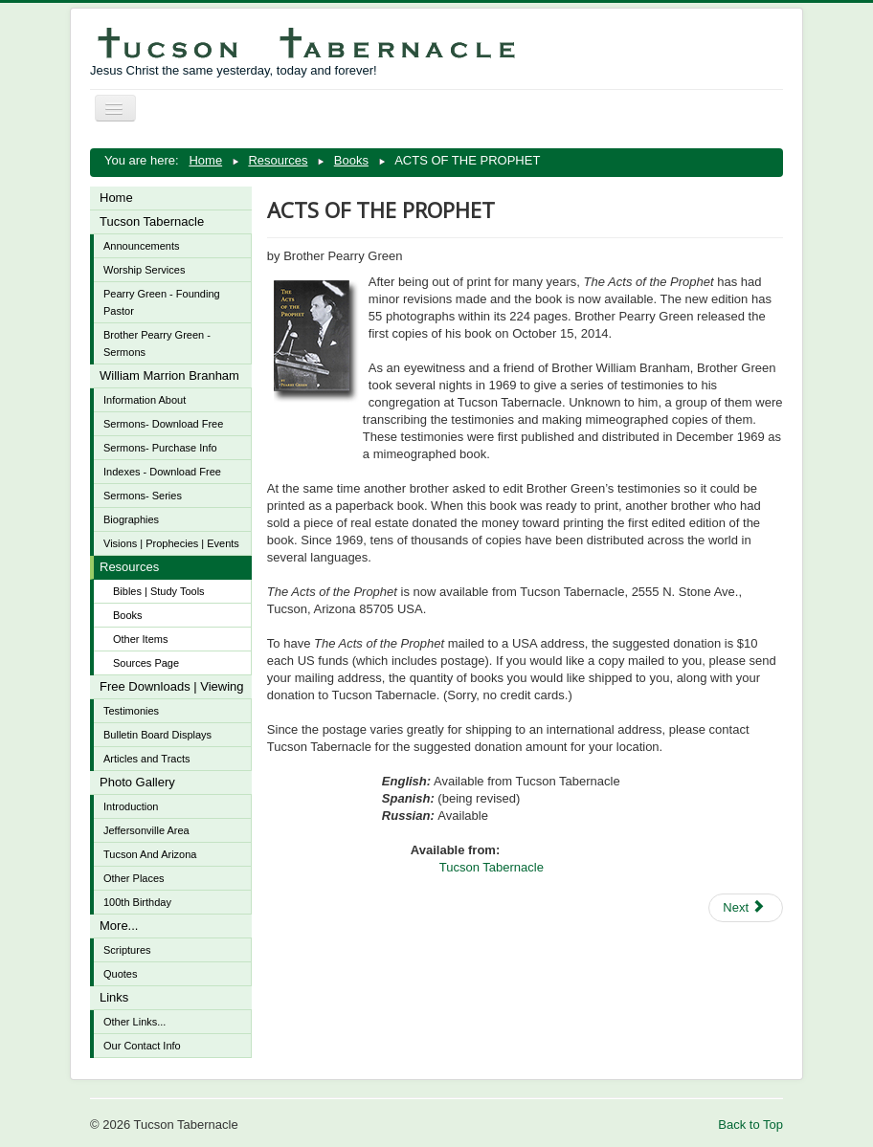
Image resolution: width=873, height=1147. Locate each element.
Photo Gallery (137, 782)
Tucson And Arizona (149, 854)
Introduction (130, 806)
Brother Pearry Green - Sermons (157, 343)
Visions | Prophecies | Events (171, 543)
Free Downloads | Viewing (172, 686)
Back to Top (750, 1124)
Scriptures (127, 950)
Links (114, 997)
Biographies (131, 519)
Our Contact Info (142, 1045)
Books (128, 615)
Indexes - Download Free (162, 471)
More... (119, 925)
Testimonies (131, 711)
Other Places (134, 878)
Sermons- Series (142, 495)
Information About (144, 400)
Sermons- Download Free (163, 424)
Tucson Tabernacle (152, 221)
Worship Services (144, 270)
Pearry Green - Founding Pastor (161, 302)
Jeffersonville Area (146, 830)
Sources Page (146, 663)
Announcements (141, 246)
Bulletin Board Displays (157, 734)
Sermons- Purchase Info (160, 447)
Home (116, 197)
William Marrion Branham (169, 375)
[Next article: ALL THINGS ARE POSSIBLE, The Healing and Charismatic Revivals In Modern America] (745, 907)
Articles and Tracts (146, 758)
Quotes (120, 974)
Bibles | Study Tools (159, 591)
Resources (129, 567)
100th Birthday (137, 902)
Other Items (140, 639)
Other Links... (134, 1021)
